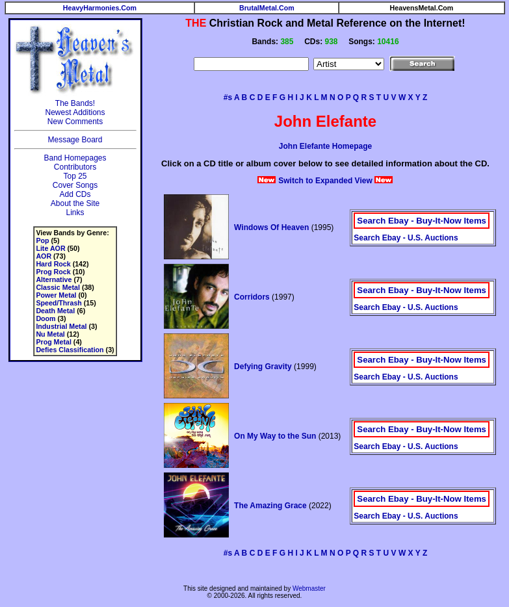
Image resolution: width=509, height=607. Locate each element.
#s (228, 97)
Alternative (54, 279)
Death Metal (55, 311)
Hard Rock (53, 264)
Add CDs (74, 194)
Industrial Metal (61, 326)
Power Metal (56, 295)
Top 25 (74, 176)
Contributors (75, 167)
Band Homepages (75, 157)
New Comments (75, 121)
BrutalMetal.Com (266, 8)
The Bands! (75, 103)
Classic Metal (58, 287)
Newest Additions (75, 112)
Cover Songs (75, 185)
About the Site (75, 203)
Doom (45, 318)
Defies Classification (69, 350)
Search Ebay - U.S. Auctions (406, 237)
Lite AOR (50, 248)
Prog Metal (53, 342)
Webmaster (309, 588)
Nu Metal (50, 334)
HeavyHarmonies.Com (100, 8)
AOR (43, 256)
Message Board (74, 139)
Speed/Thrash (58, 303)
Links (75, 212)
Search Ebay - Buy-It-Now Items (421, 221)
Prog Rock (53, 272)
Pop (42, 240)
